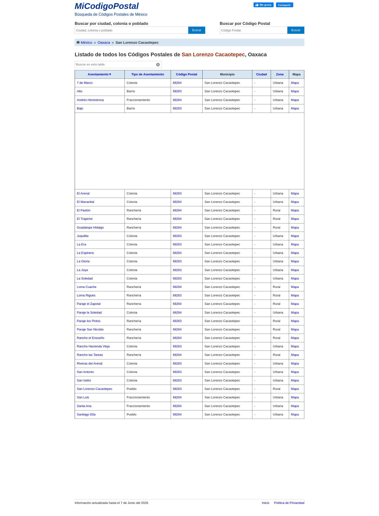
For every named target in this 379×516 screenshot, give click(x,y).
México (84, 42)
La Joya (82, 270)
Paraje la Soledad (89, 312)
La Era (81, 244)
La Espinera (85, 253)
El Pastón (83, 210)
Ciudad (261, 74)
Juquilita (82, 236)
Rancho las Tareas (90, 355)
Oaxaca (104, 42)
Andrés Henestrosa (90, 100)
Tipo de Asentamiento (147, 74)
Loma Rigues (86, 295)
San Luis (83, 397)
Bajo (80, 108)
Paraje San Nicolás (90, 329)
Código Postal (186, 74)
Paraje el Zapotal (89, 304)
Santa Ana (84, 406)
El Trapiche (85, 219)
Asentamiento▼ (100, 74)
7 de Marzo (85, 83)
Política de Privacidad (289, 503)
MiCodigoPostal (106, 6)
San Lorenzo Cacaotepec (94, 389)
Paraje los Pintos (89, 321)
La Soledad (85, 278)
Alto (79, 91)
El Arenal (83, 193)
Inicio (265, 503)
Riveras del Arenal (89, 363)
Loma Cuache (86, 287)
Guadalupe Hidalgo (90, 227)
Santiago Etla (86, 414)
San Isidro (84, 380)
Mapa (295, 83)
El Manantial (85, 202)
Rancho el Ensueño (90, 338)
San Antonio (85, 372)
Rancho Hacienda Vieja (93, 346)
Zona (280, 74)
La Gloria (83, 261)
